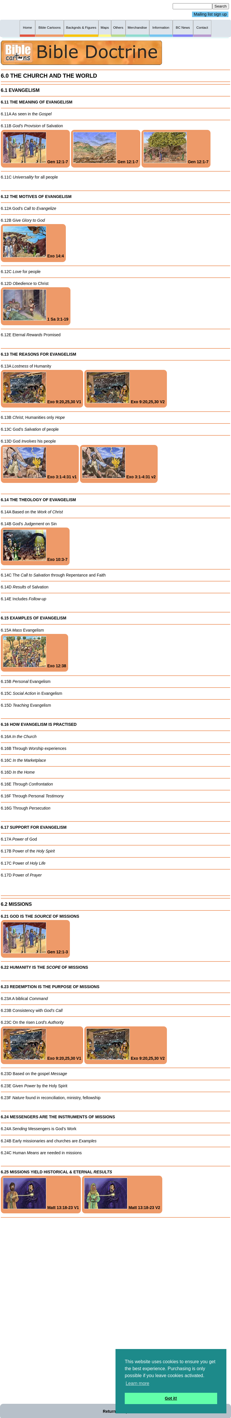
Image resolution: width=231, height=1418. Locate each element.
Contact (202, 27)
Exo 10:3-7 (35, 546)
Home (27, 27)
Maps (104, 27)
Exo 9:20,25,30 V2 (125, 388)
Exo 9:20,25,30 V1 (42, 388)
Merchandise (137, 27)
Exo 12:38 (34, 652)
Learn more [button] (137, 1383)
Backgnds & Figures (81, 27)
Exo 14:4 (33, 242)
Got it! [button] (171, 1398)
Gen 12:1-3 (35, 938)
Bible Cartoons (49, 27)
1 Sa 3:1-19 (35, 305)
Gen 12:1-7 (35, 148)
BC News (183, 27)
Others (118, 27)
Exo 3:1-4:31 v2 (119, 463)
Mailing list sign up (210, 14)
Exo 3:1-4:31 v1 (40, 463)
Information (160, 27)
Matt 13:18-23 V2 (122, 1194)
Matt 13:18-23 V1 (41, 1194)
